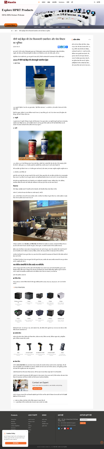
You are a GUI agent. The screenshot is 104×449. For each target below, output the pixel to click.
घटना (45, 27)
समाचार (63, 27)
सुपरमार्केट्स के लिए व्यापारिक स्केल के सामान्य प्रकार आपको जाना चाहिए (31, 402)
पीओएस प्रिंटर (13, 419)
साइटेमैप (65, 446)
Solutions (61, 2)
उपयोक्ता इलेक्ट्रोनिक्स (15, 425)
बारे (72, 2)
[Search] (94, 2)
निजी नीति (55, 446)
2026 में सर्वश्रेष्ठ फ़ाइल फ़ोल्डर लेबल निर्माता (81, 58)
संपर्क (68, 2)
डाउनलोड (54, 2)
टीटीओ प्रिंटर (13, 429)
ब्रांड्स (49, 2)
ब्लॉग (69, 27)
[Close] (26, 432)
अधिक (89, 39)
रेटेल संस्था (44, 421)
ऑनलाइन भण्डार (31, 421)
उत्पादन (43, 2)
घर (39, 2)
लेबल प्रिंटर (13, 421)
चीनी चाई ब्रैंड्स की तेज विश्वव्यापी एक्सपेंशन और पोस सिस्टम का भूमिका (34, 30)
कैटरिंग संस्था (44, 419)
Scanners (13, 427)
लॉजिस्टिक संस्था (45, 423)
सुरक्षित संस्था (44, 425)
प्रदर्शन (57, 27)
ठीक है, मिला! (15, 443)
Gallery (51, 27)
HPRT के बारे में (37, 27)
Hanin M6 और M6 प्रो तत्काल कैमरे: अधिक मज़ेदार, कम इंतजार (86, 46)
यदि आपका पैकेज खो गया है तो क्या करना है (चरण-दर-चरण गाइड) (86, 65)
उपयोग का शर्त (60, 446)
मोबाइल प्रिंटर (13, 423)
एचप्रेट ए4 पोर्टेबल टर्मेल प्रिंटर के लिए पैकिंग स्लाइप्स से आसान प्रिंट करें (30, 400)
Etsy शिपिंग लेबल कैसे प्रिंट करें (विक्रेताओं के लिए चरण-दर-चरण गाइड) (87, 49)
